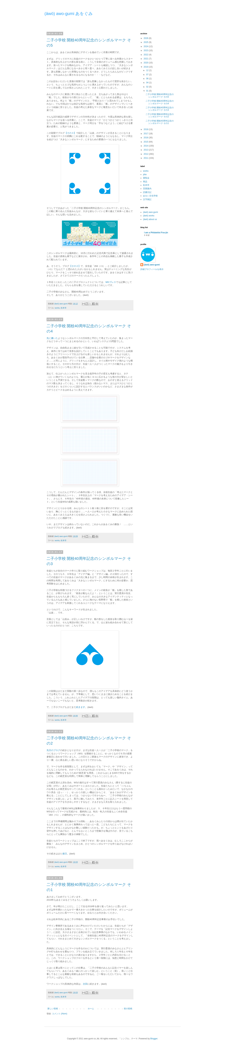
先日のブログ (53, 750)
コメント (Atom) (59, 1013)
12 (147, 70)
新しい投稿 (52, 1008)
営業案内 (147, 188)
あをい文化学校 (150, 196)
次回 (85, 984)
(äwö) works (148, 215)
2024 (146, 46)
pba (145, 174)
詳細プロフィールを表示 (151, 269)
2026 (146, 38)
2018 (146, 129)
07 (147, 74)
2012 (146, 154)
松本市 (63, 308)
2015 (146, 142)
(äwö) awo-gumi (150, 212)
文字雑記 (147, 199)
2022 (146, 54)
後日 (64, 853)
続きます (80, 707)
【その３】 (70, 133)
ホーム (91, 1008)
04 (147, 82)
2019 (146, 67)
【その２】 (75, 266)
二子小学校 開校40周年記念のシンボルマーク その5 (160, 95)
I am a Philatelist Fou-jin (156, 232)
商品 (145, 181)
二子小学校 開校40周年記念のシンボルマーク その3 (160, 108)
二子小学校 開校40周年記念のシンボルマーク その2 (160, 115)
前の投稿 (128, 1008)
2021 (146, 58)
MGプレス (111, 282)
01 (147, 91)
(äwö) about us (150, 219)
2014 (146, 146)
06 (147, 78)
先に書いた (52, 338)
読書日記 (147, 192)
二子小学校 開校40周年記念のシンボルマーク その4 (160, 102)
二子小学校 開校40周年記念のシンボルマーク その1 (160, 122)
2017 (146, 133)
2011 (146, 158)
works (57, 308)
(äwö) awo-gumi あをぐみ (68, 13)
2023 (146, 50)
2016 (146, 137)
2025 (146, 42)
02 (147, 87)
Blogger (154, 1038)
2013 (146, 150)
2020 (146, 62)
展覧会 (146, 178)
